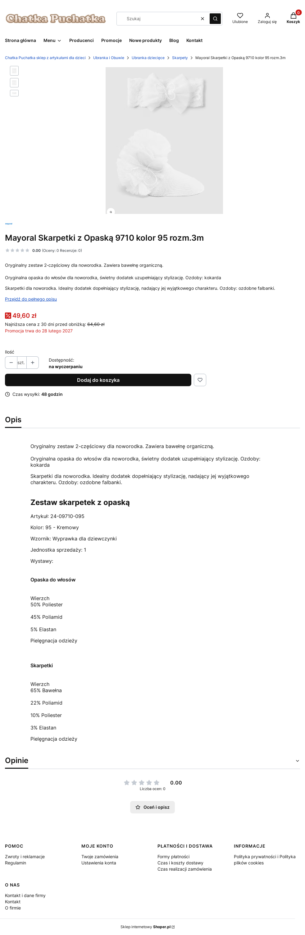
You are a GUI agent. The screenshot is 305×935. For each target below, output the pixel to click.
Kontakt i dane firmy (25, 895)
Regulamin (15, 862)
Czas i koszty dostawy (180, 862)
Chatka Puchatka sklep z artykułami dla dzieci (45, 57)
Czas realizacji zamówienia (184, 869)
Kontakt (12, 901)
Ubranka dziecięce (148, 57)
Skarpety (180, 57)
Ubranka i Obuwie (108, 57)
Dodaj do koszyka (98, 380)
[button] (215, 18)
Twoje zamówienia (99, 856)
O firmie (13, 907)
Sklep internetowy (146, 926)
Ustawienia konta (98, 862)
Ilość (9, 351)
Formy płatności (173, 856)
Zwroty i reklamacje (25, 856)
